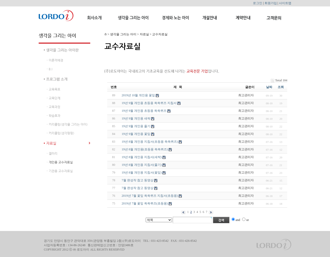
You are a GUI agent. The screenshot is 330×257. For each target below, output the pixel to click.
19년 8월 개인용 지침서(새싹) (142, 157)
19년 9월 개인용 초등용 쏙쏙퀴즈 (144, 111)
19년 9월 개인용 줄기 (136, 126)
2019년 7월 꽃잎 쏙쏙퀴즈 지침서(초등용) (150, 196)
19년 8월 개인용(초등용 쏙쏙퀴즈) (145, 149)
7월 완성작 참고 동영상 (137, 180)
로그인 (257, 3)
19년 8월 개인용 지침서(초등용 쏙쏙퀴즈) (150, 141)
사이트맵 (285, 3)
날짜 (269, 87)
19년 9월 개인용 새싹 (136, 118)
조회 (281, 87)
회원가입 (271, 3)
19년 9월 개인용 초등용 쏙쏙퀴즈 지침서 (149, 103)
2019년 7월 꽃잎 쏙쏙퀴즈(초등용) (145, 203)
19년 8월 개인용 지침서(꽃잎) (142, 172)
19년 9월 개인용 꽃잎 (136, 134)
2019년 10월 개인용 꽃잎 (138, 95)
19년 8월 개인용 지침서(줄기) (142, 165)
